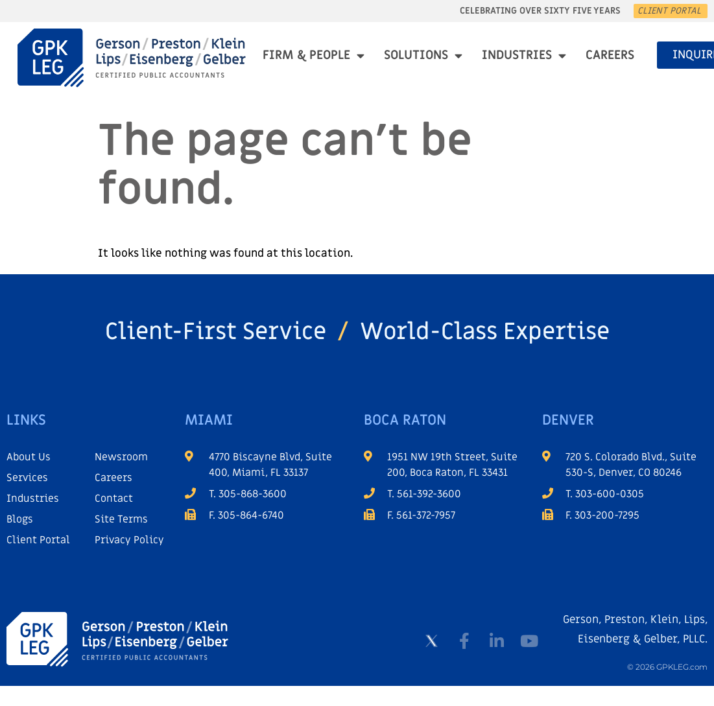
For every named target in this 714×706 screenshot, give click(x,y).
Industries (524, 55)
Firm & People (313, 55)
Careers (610, 55)
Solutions (423, 55)
